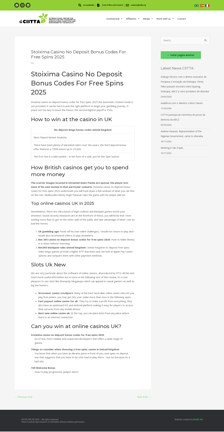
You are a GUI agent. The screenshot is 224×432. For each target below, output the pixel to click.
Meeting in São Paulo (172, 153)
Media (148, 18)
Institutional (114, 18)
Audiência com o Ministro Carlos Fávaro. (183, 108)
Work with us (165, 18)
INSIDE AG (198, 420)
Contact (181, 18)
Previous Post (24, 397)
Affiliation (133, 18)
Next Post (143, 397)
